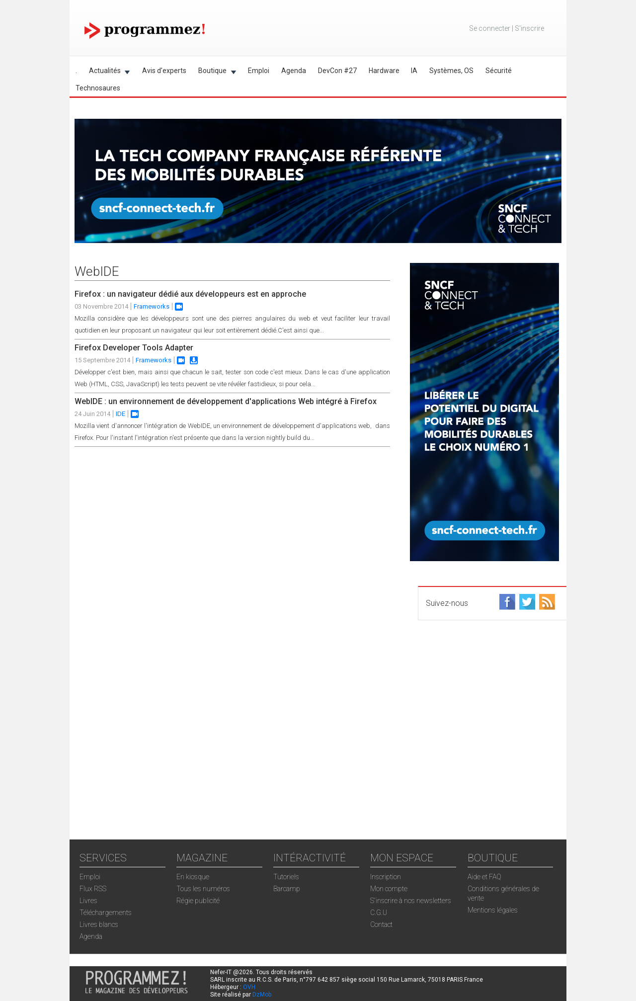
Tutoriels (286, 877)
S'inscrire (529, 28)
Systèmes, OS (451, 71)
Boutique (214, 72)
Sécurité (498, 71)
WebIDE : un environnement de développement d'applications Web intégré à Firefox (226, 401)
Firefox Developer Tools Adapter (134, 347)
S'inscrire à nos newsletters (410, 901)
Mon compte (388, 889)
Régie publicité (198, 901)
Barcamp (286, 889)
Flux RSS (93, 889)
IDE (120, 413)
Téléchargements (106, 913)
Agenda (293, 71)
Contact (381, 924)
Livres (88, 901)
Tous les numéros (203, 889)
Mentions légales (493, 910)
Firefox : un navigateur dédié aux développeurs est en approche (190, 294)
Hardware (384, 71)
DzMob (261, 994)
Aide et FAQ (484, 877)
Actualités (106, 72)
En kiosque (192, 877)
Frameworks (151, 306)
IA (414, 71)
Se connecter (489, 28)
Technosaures (98, 88)
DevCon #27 (337, 71)
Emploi (258, 71)
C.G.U (378, 913)
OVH (249, 987)
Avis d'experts (164, 71)
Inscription (385, 877)
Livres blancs (99, 924)
